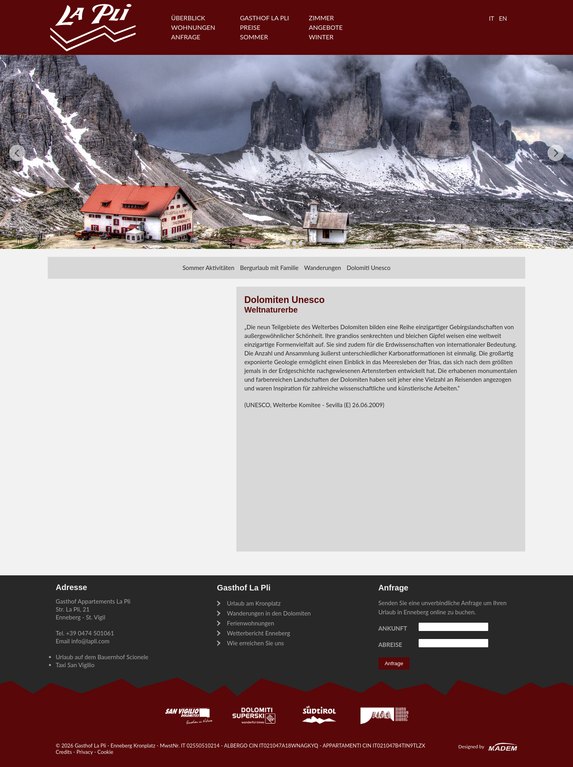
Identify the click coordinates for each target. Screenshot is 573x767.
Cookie (105, 752)
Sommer (254, 37)
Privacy (84, 752)
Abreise (390, 644)
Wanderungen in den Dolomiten (269, 613)
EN (503, 18)
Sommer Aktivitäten (208, 267)
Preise (250, 27)
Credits (64, 752)
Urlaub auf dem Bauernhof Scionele (102, 656)
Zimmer (321, 17)
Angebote (326, 27)
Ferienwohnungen (250, 623)
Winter (321, 37)
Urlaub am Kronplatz (254, 603)
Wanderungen (322, 267)
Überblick (188, 17)
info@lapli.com (90, 641)
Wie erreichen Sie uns (255, 643)
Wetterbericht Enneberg (258, 633)
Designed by (471, 747)
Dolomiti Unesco (368, 267)
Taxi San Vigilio (75, 664)
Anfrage (186, 37)
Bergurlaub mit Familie (269, 267)
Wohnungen (193, 27)
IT (491, 18)
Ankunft (392, 628)
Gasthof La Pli (264, 17)
